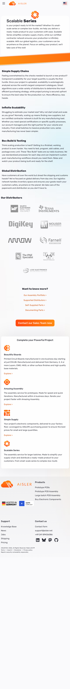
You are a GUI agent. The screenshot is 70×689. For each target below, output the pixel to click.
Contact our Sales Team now (35, 323)
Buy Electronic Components (48, 499)
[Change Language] (65, 3)
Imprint (9, 550)
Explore (7, 373)
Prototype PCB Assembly (46, 491)
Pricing (4, 542)
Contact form (41, 526)
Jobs (3, 534)
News (3, 530)
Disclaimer (17, 550)
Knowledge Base (9, 526)
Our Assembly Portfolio (34, 295)
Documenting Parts (34, 310)
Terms (3, 550)
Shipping (5, 538)
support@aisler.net (43, 530)
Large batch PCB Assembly (47, 495)
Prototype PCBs (42, 487)
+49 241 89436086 (44, 534)
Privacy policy (27, 550)
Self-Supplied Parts (34, 305)
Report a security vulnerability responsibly (14, 552)
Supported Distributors (34, 300)
